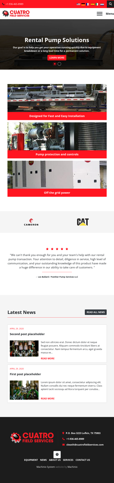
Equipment (31, 460)
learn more (56, 57)
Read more (47, 358)
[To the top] (57, 454)
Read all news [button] (96, 312)
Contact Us (83, 460)
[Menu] (99, 13)
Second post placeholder (27, 334)
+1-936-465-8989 (14, 4)
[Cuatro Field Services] (32, 437)
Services (68, 460)
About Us (55, 460)
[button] (54, 64)
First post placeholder (25, 374)
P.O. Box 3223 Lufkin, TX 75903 (82, 433)
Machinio (72, 466)
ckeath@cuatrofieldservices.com (85, 444)
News (43, 460)
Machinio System (46, 466)
